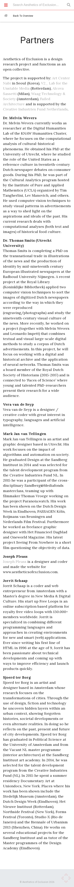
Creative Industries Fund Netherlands (35, 109)
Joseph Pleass (14, 561)
